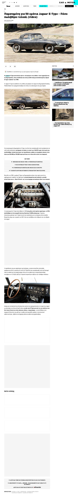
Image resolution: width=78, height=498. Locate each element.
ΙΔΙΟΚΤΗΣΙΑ (26, 6)
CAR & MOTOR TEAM (8, 20)
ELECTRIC (43, 6)
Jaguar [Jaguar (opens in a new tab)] (7, 75)
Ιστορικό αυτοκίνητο (17, 492)
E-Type (18, 491)
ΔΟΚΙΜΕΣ (17, 6)
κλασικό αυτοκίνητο (28, 492)
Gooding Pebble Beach (32, 491)
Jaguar (14, 491)
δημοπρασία (23, 491)
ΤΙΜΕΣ (34, 6)
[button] (4, 2)
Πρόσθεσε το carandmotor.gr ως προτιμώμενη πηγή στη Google (21, 71)
